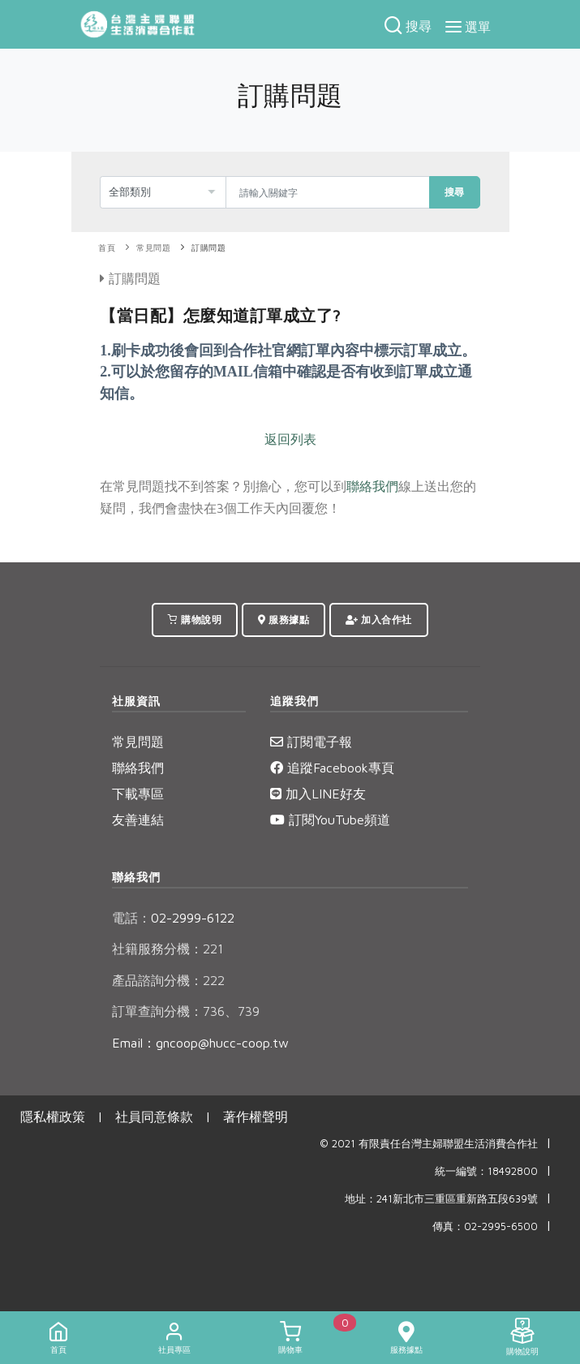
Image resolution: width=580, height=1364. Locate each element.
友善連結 (138, 819)
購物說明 (194, 619)
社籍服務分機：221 (167, 948)
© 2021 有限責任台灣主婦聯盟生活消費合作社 (429, 1144)
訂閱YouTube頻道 (330, 819)
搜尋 (455, 192)
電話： (131, 917)
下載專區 (138, 793)
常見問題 (153, 247)
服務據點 (283, 619)
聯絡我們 (372, 486)
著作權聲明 (255, 1116)
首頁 (106, 247)
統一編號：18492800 (486, 1171)
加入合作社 (379, 619)
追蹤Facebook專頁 (332, 767)
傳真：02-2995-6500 (485, 1226)
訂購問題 (208, 247)
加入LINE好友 (318, 793)
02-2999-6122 (173, 917)
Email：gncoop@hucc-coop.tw (200, 1042)
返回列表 (290, 439)
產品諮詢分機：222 (168, 980)
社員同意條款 (154, 1116)
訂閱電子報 (311, 741)
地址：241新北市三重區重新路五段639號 (441, 1199)
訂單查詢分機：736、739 (186, 1011)
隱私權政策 (52, 1116)
